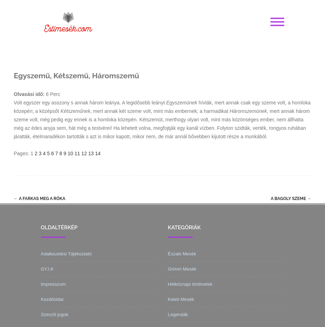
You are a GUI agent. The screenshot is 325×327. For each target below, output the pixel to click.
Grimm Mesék (182, 269)
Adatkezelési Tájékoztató (66, 253)
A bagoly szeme (291, 198)
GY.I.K (47, 269)
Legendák (178, 314)
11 (77, 153)
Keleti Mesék (181, 299)
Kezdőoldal (52, 299)
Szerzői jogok (54, 314)
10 (70, 153)
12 (84, 153)
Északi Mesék (182, 253)
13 (91, 153)
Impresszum (53, 284)
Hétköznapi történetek (190, 284)
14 (98, 153)
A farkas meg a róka (39, 198)
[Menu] (277, 22)
